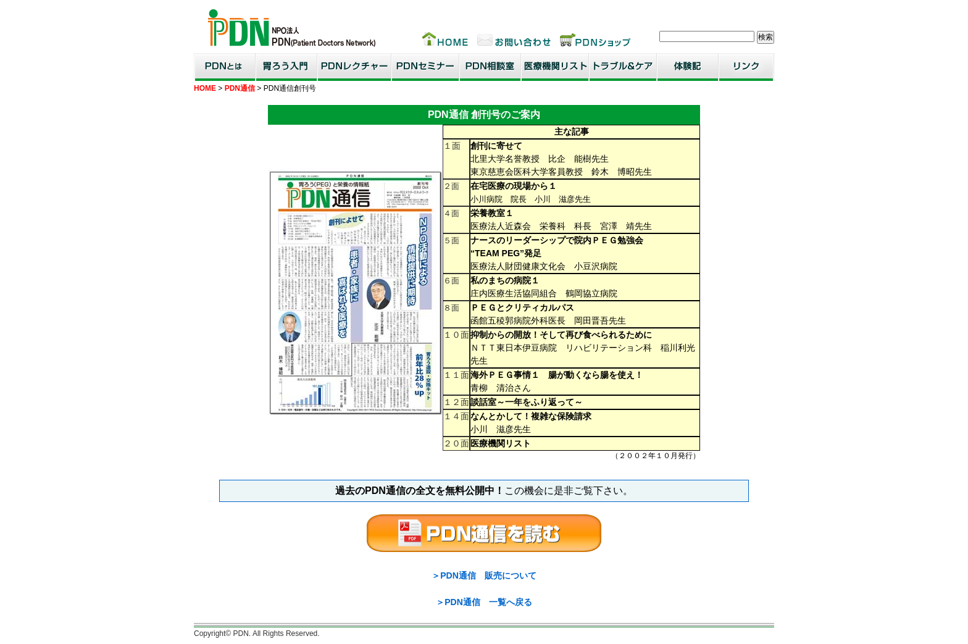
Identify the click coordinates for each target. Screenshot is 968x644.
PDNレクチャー (354, 67)
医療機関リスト (555, 67)
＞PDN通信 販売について (484, 575)
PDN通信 (240, 88)
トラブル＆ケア (623, 67)
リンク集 (746, 67)
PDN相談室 (490, 67)
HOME (205, 88)
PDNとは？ (225, 67)
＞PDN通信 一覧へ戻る (484, 602)
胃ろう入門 (286, 67)
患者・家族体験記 (688, 67)
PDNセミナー (425, 67)
